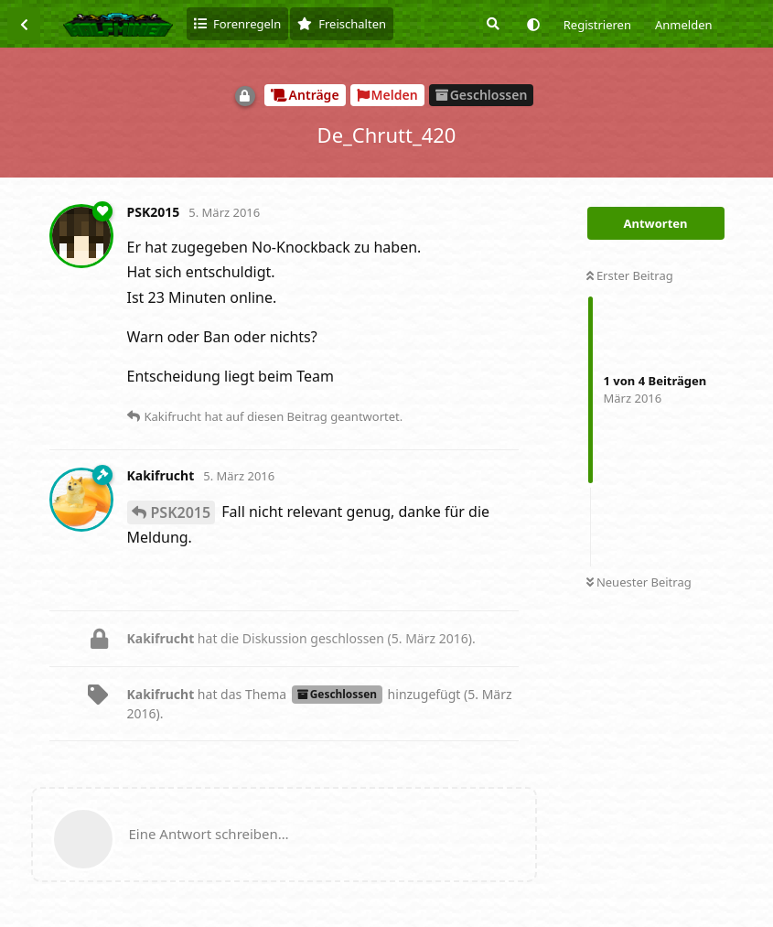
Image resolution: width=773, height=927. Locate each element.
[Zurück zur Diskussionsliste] (23, 23)
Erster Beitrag (629, 275)
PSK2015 (181, 512)
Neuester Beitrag (639, 582)
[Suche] (491, 23)
